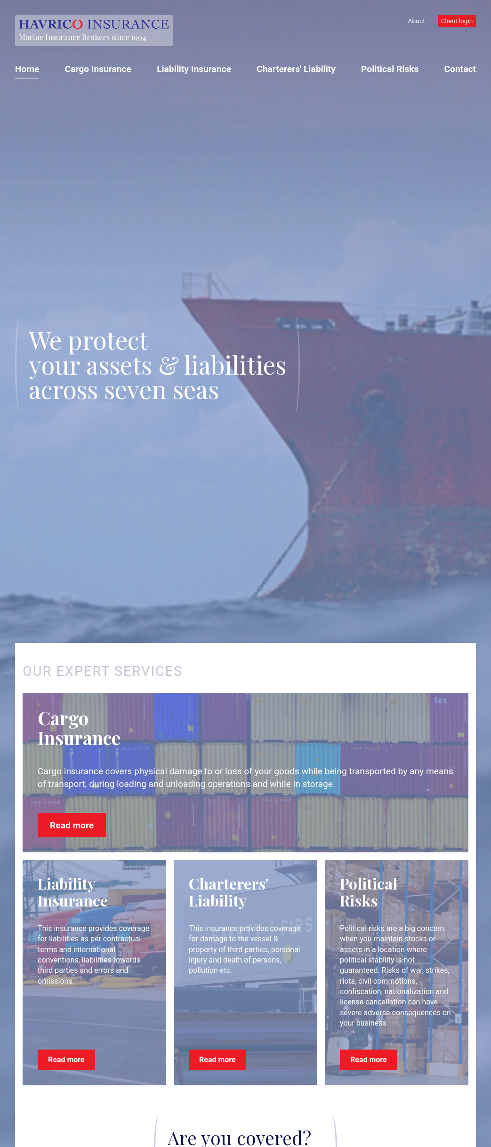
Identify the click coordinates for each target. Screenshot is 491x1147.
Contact (460, 69)
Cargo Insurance (98, 69)
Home (27, 69)
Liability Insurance (194, 69)
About (416, 20)
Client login (457, 20)
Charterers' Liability (296, 69)
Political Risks (390, 69)
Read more (72, 825)
